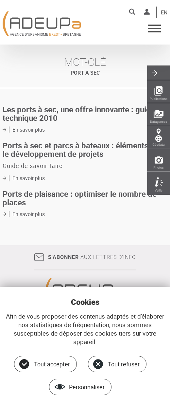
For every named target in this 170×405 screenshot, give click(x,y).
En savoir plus (28, 129)
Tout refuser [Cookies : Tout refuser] (124, 364)
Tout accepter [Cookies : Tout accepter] (52, 364)
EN (164, 12)
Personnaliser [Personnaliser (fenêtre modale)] (87, 387)
